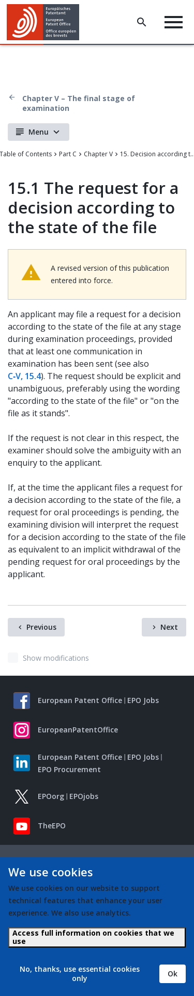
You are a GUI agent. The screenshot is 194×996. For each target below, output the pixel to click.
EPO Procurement (69, 769)
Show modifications (56, 658)
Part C (68, 154)
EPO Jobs (143, 700)
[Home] (47, 22)
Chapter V (98, 154)
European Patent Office (80, 700)
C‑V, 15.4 (24, 376)
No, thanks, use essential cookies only (80, 973)
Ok (172, 973)
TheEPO (52, 825)
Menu (38, 132)
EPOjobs (83, 796)
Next (169, 627)
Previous (41, 627)
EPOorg (51, 796)
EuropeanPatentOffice (78, 729)
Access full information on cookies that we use (93, 937)
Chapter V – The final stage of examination (78, 103)
